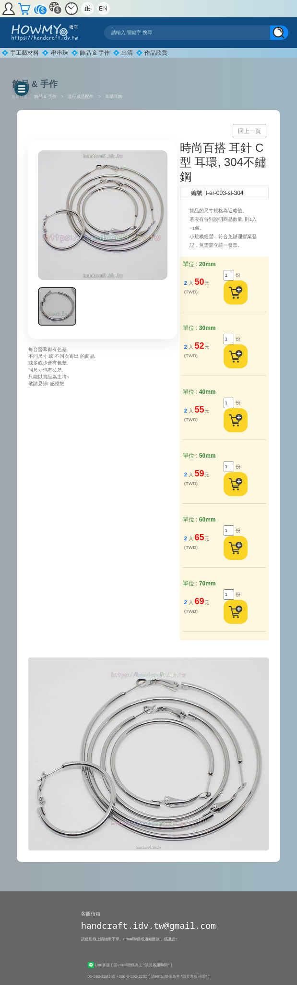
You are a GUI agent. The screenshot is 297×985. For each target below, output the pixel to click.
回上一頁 (249, 131)
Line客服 (99, 964)
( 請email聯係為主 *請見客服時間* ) (141, 964)
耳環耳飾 (113, 96)
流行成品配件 (81, 96)
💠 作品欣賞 (151, 52)
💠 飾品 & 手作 (90, 52)
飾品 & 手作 (46, 96)
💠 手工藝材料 (20, 52)
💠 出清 (123, 52)
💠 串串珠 (55, 52)
